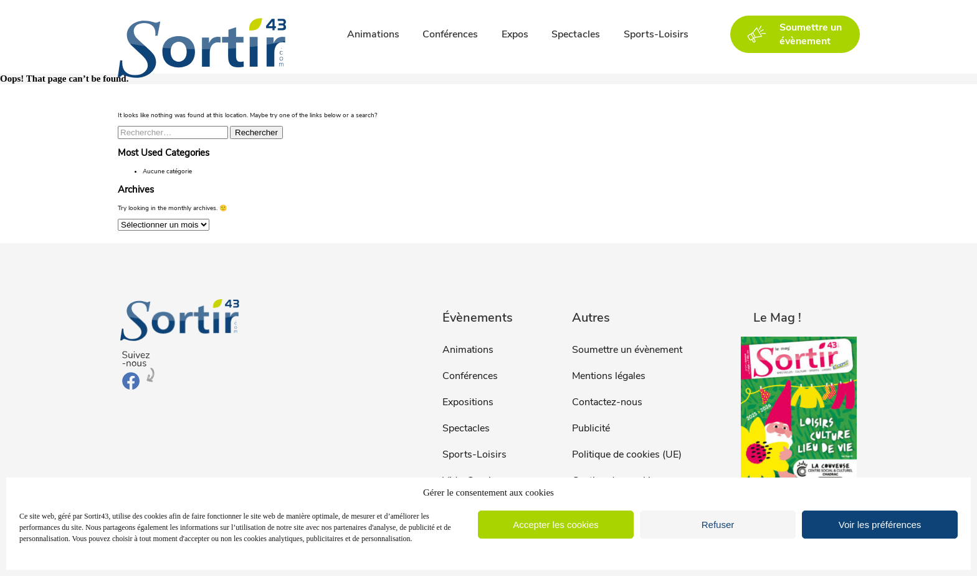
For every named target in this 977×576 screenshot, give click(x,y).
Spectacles (575, 34)
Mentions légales (609, 376)
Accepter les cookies (556, 524)
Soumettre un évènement (627, 350)
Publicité (591, 428)
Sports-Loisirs (656, 34)
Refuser (718, 524)
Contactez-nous (607, 402)
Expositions (467, 402)
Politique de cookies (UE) (627, 454)
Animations (373, 34)
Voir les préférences (880, 524)
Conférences (450, 34)
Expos (515, 34)
